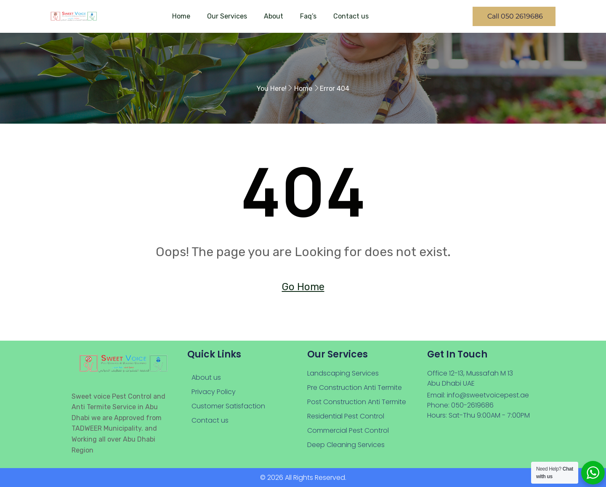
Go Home (303, 287)
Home (181, 16)
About (273, 16)
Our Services (227, 16)
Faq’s (308, 16)
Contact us (351, 16)
